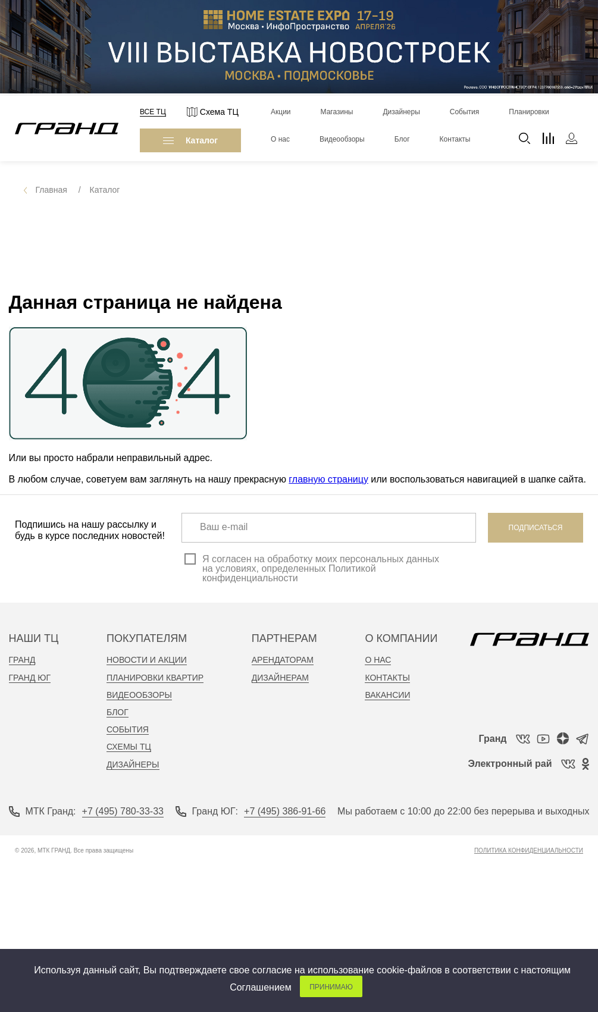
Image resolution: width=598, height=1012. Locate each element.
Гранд (22, 660)
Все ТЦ (153, 112)
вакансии (387, 695)
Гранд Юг (30, 677)
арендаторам (283, 660)
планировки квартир (155, 677)
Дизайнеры (133, 764)
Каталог (190, 140)
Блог (118, 712)
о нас (378, 660)
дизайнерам (280, 677)
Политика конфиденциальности (528, 850)
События (128, 729)
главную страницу (328, 479)
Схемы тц (129, 746)
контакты (387, 677)
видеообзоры (139, 695)
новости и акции (147, 660)
